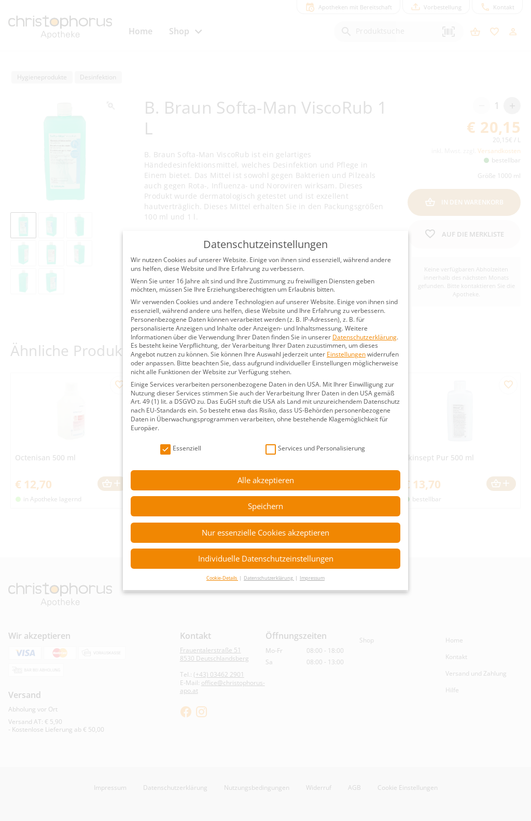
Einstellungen (346, 354)
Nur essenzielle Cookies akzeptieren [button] (265, 532)
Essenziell (180, 448)
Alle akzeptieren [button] (265, 480)
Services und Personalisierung (315, 448)
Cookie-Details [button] (222, 577)
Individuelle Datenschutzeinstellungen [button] (265, 558)
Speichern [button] (265, 506)
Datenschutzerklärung (364, 337)
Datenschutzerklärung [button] (269, 577)
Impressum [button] (312, 577)
